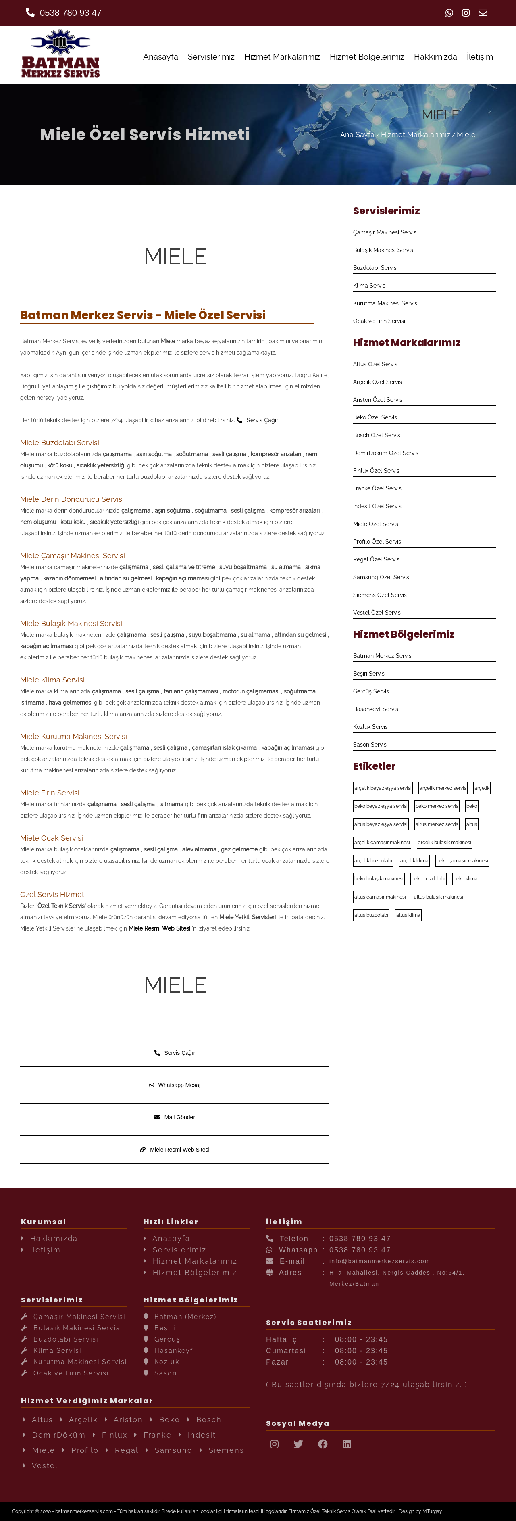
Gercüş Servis (371, 691)
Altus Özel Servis (375, 364)
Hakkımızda (435, 57)
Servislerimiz (211, 57)
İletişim (480, 57)
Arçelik (79, 1419)
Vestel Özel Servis (377, 612)
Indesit (197, 1435)
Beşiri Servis (369, 673)
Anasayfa (160, 57)
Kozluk (161, 1362)
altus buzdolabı (371, 915)
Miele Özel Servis (375, 524)
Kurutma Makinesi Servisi (385, 303)
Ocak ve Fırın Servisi (379, 321)
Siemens (222, 1450)
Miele (466, 134)
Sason (160, 1373)
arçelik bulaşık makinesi (444, 842)
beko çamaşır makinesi (462, 861)
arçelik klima (414, 861)
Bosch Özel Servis (376, 435)
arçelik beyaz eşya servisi (383, 788)
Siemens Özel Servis (380, 595)
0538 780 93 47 (64, 13)
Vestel (40, 1465)
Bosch (204, 1419)
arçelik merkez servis (443, 788)
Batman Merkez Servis (382, 656)
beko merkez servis (437, 806)
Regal (122, 1450)
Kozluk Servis (370, 727)
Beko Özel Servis (375, 417)
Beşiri (159, 1328)
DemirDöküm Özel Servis (385, 453)
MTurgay (432, 1511)
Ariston (124, 1419)
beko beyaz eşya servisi (381, 806)
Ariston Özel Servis (377, 399)
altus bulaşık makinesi (438, 897)
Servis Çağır (257, 420)
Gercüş (162, 1339)
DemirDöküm (54, 1435)
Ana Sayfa (357, 134)
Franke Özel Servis (377, 488)
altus (471, 824)
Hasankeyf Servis (375, 709)
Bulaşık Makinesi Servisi (383, 250)
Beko (165, 1419)
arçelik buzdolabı (373, 861)
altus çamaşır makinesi (380, 897)
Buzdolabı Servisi (375, 268)
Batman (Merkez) (180, 1317)
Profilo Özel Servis (377, 541)
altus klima (408, 915)
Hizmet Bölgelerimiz (367, 57)
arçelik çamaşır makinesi (382, 842)
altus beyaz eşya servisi (381, 824)
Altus (38, 1419)
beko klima (466, 879)
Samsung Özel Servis (381, 577)
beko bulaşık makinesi (379, 879)
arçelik (481, 788)
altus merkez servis (437, 824)
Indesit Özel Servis (377, 506)
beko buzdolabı (428, 879)
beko (471, 806)
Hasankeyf (168, 1350)
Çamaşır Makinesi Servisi (385, 232)
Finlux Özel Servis (376, 470)
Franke (153, 1435)
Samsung (169, 1450)
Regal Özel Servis (376, 559)
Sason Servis (370, 744)
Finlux (110, 1435)
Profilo (80, 1450)
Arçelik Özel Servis (377, 382)
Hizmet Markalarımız (282, 57)
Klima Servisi (370, 285)
